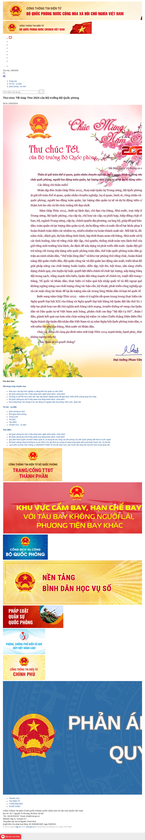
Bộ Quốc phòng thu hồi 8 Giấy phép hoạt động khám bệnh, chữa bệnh (37, 399)
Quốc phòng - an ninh (17, 86)
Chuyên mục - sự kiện (17, 425)
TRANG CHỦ (14, 798)
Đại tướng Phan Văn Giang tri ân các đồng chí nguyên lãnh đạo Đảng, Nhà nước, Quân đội (45, 402)
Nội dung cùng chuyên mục (14, 386)
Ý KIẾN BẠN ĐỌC (16, 804)
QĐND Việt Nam (15, 44)
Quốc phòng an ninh (17, 411)
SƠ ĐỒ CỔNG (14, 806)
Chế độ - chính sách (18, 57)
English (12, 65)
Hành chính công (17, 54)
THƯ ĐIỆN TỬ (14, 801)
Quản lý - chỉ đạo (17, 50)
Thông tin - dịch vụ (17, 60)
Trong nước (13, 417)
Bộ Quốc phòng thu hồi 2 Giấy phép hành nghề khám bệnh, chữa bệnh (37, 394)
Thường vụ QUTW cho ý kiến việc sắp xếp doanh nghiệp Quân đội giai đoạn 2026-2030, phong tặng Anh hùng (52, 397)
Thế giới (12, 419)
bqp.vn (18, 827)
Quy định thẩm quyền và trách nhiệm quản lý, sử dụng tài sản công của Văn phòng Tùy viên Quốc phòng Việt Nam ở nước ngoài (60, 440)
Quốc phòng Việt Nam (18, 47)
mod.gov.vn (30, 827)
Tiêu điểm (13, 422)
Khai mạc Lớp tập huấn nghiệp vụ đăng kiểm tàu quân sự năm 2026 (36, 391)
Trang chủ (13, 81)
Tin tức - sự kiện (16, 41)
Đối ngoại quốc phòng (17, 414)
